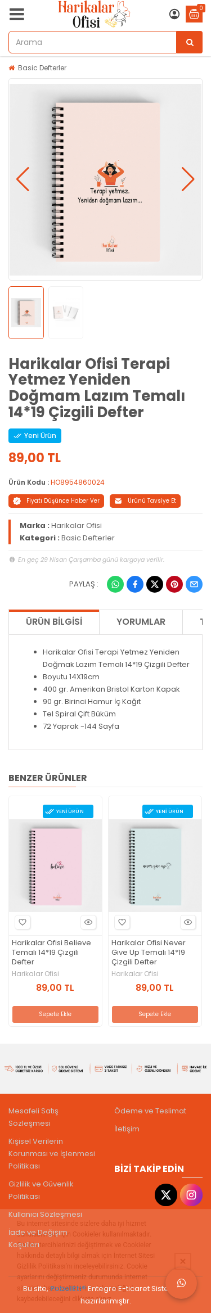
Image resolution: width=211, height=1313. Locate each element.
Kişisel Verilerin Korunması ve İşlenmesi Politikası (51, 1153)
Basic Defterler (42, 68)
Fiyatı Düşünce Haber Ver (56, 501)
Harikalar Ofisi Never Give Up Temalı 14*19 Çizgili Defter (148, 952)
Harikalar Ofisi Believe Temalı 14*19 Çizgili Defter (51, 952)
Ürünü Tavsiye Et (145, 501)
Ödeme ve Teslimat (150, 1111)
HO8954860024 (78, 482)
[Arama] (190, 42)
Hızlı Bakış (86, 922)
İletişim (127, 1129)
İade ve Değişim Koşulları (38, 1238)
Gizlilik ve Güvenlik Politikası (41, 1190)
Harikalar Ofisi (76, 525)
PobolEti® (68, 1288)
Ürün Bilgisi (54, 621)
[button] (22, 179)
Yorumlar (140, 621)
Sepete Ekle (55, 1014)
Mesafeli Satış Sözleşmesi (33, 1117)
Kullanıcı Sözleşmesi (45, 1214)
